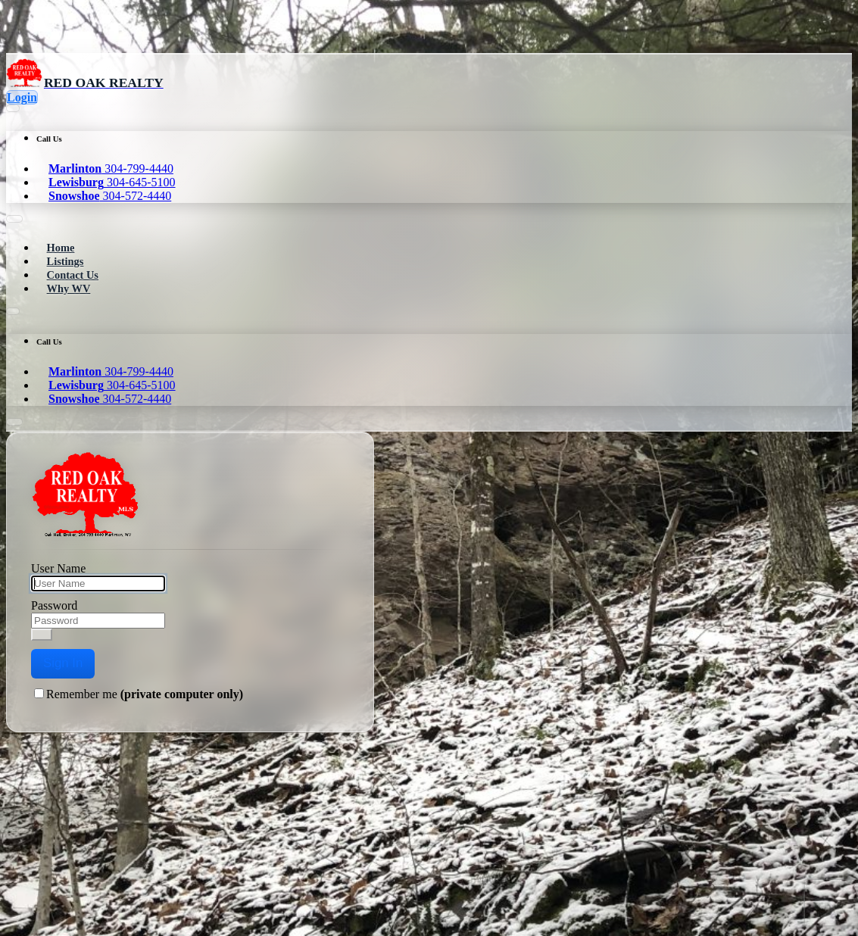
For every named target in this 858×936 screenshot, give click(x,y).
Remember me (144, 694)
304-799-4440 (110, 168)
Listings (65, 261)
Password (54, 605)
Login (22, 97)
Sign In (63, 663)
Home (61, 248)
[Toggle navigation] (12, 226)
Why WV (69, 288)
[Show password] (41, 635)
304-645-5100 (112, 182)
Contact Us (72, 275)
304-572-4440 (109, 195)
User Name (58, 568)
